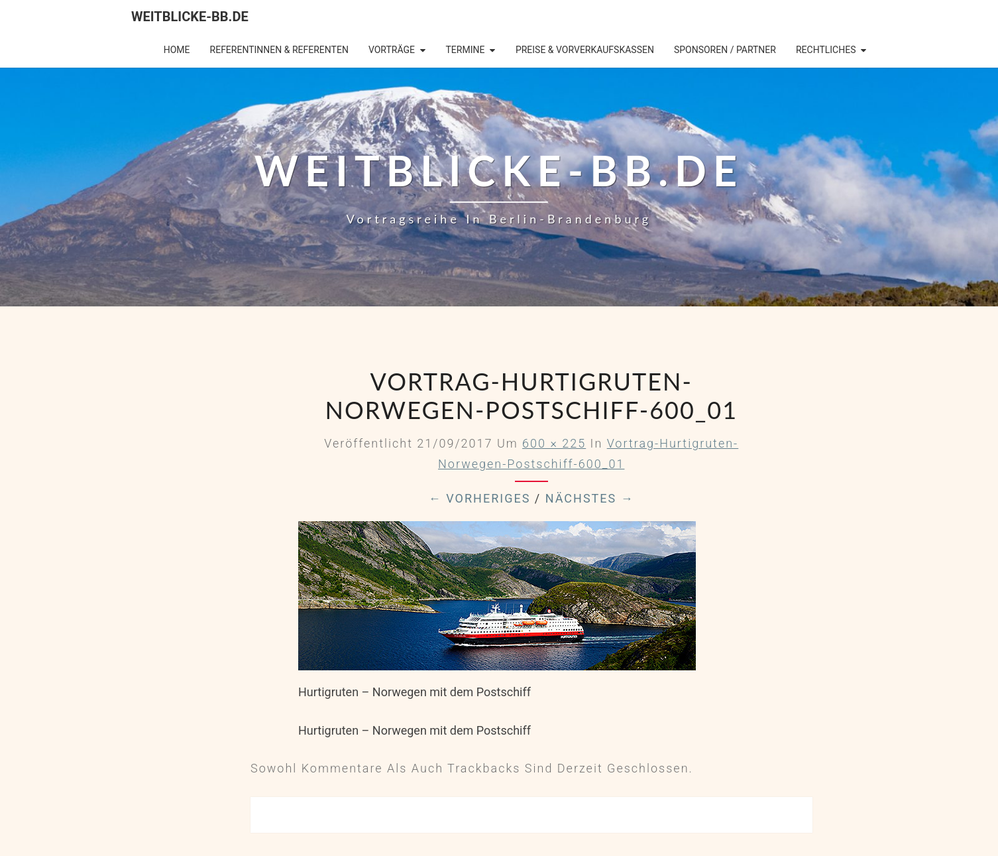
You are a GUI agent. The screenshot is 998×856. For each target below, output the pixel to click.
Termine (464, 49)
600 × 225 (554, 443)
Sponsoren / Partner (725, 49)
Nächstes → (589, 498)
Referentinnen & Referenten (279, 49)
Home (177, 49)
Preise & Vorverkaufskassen (585, 49)
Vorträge (391, 49)
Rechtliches (826, 49)
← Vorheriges (480, 498)
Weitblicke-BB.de (190, 17)
